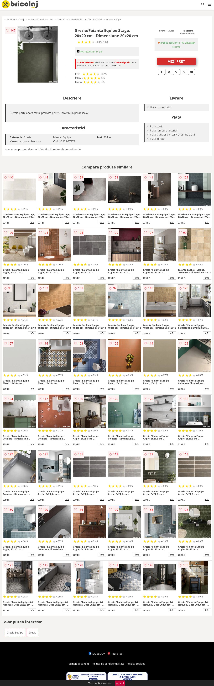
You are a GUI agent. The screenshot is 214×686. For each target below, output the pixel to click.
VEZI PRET (176, 61)
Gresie (61, 19)
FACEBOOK (97, 653)
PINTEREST (116, 653)
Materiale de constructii (40, 19)
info (32, 222)
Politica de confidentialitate (108, 663)
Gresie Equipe (113, 19)
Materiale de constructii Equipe (85, 19)
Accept (120, 683)
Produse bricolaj (15, 19)
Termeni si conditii (78, 663)
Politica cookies (136, 663)
